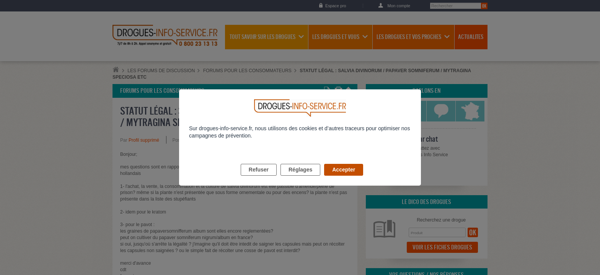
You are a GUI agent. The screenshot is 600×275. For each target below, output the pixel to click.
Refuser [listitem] (259, 178)
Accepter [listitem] (343, 178)
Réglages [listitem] (300, 178)
